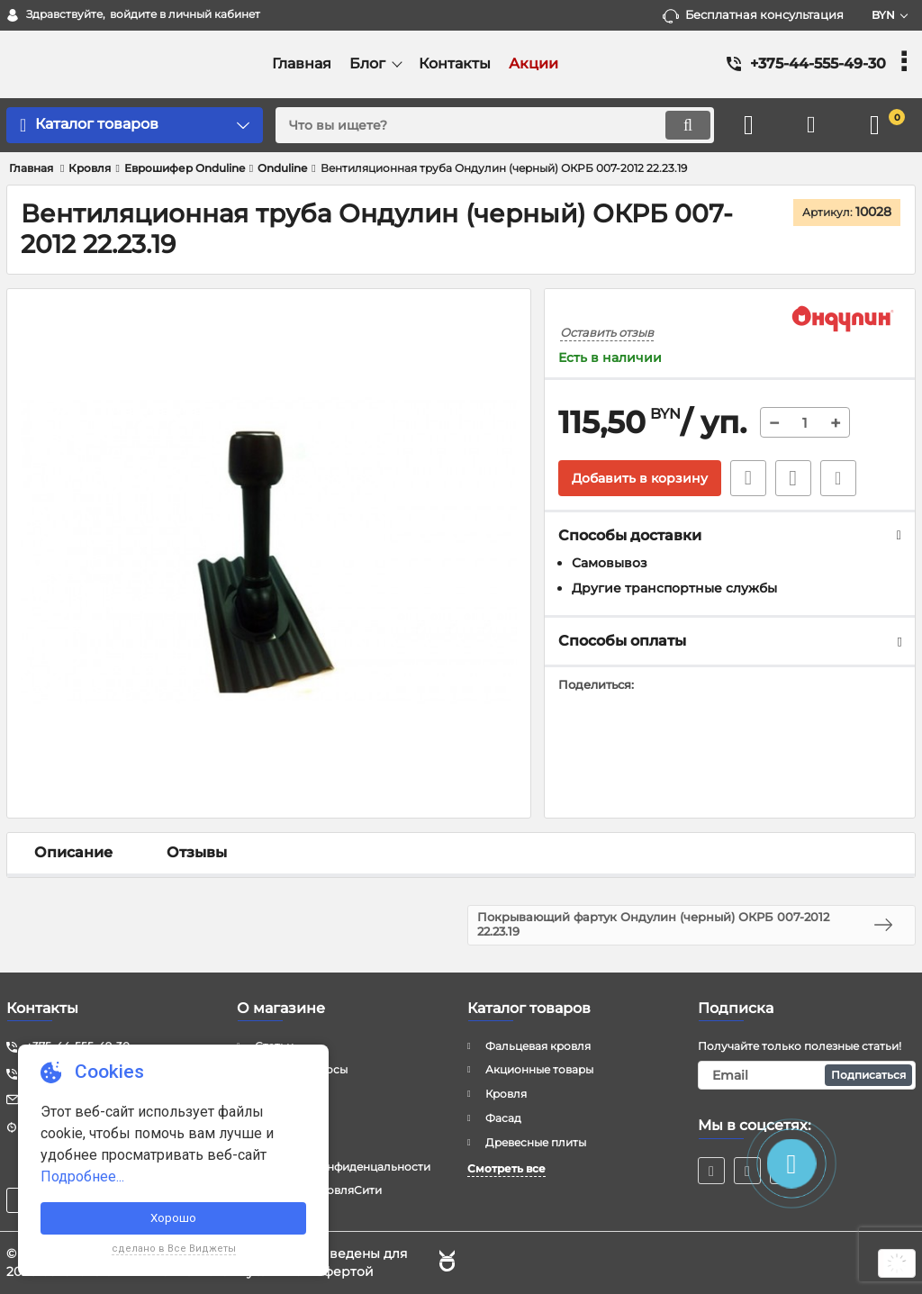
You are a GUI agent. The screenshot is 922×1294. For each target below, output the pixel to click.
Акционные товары (539, 1069)
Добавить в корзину (640, 478)
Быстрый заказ (748, 478)
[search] (495, 125)
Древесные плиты (535, 1142)
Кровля (506, 1093)
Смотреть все (506, 1168)
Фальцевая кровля (538, 1046)
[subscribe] (807, 1075)
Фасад (503, 1118)
